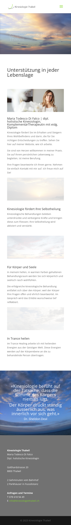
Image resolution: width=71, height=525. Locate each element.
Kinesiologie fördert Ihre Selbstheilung (34, 209)
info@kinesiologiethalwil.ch (24, 500)
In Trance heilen (18, 338)
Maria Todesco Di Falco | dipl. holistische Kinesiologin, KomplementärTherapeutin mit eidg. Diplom (32, 122)
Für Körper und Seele (21, 267)
